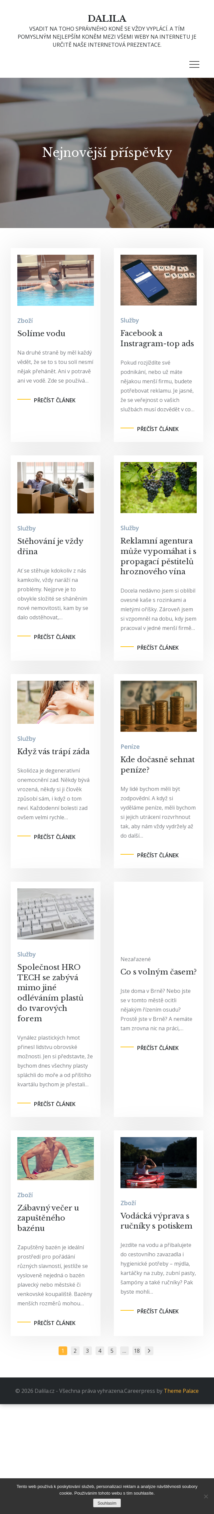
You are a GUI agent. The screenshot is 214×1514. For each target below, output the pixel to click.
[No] (205, 1496)
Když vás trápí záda (53, 751)
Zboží (25, 320)
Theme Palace (181, 1390)
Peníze (130, 746)
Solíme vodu (41, 333)
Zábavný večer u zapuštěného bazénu (48, 1218)
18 (137, 1350)
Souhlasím (107, 1503)
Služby (129, 320)
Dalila (107, 18)
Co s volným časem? (158, 972)
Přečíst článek (55, 400)
